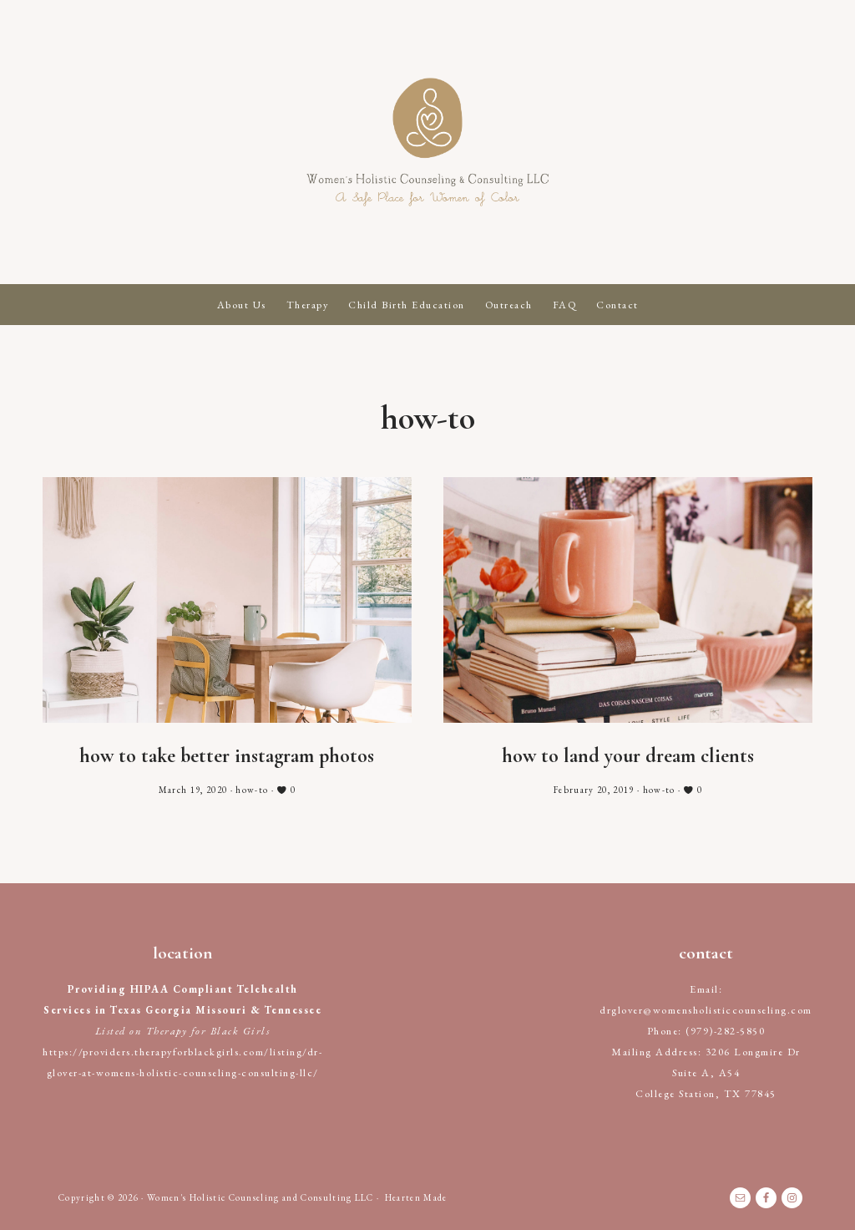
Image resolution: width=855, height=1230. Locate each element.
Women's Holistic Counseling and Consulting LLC (427, 142)
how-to (251, 789)
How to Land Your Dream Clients (628, 756)
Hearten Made (416, 1197)
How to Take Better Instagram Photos (226, 756)
